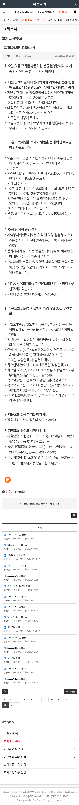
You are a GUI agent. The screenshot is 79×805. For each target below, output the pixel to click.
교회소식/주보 (30, 20)
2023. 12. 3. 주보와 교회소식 (19, 586)
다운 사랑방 (11, 20)
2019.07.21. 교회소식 (15, 534)
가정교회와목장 (23, 12)
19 (73, 699)
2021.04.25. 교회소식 (15, 617)
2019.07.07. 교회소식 (15, 545)
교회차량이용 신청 (15, 772)
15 (45, 699)
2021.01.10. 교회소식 (15, 648)
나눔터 (63, 12)
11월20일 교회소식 (14, 555)
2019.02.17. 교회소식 (15, 668)
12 (23, 699)
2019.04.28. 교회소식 (15, 637)
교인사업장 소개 (53, 20)
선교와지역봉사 (45, 12)
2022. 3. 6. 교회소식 (15, 565)
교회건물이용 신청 (15, 764)
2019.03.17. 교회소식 (15, 606)
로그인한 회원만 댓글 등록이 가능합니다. (39, 503)
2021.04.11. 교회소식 (15, 679)
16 (52, 699)
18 (66, 699)
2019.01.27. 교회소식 (15, 596)
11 (16, 699)
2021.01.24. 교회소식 (15, 576)
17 (59, 699)
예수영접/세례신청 (15, 756)
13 (30, 699)
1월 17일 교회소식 (14, 627)
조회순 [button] (70, 691)
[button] (74, 515)
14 (38, 699)
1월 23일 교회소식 (14, 658)
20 (5, 705)
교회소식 (10, 29)
